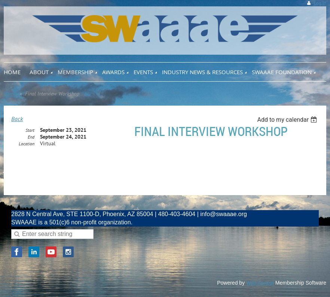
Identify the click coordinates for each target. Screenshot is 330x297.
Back (17, 118)
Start (29, 130)
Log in (320, 3)
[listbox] (288, 119)
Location (26, 143)
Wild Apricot (260, 283)
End (31, 137)
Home (10, 93)
